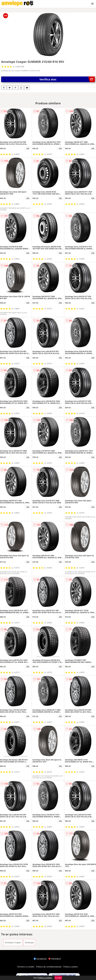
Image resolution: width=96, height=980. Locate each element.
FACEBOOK (40, 959)
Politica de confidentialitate (49, 966)
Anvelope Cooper (13, 942)
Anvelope (29, 942)
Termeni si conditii (25, 966)
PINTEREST (54, 959)
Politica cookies (70, 966)
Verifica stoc (67, 79)
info (27, 148)
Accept (58, 977)
